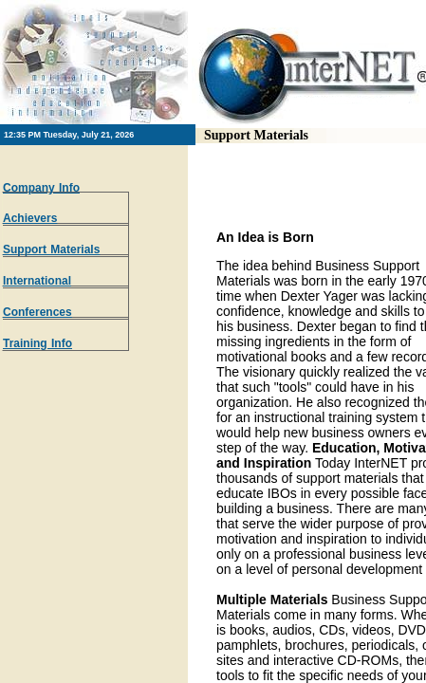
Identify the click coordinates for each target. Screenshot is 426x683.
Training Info (37, 343)
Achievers (30, 218)
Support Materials (51, 249)
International (37, 280)
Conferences (37, 312)
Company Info (41, 187)
